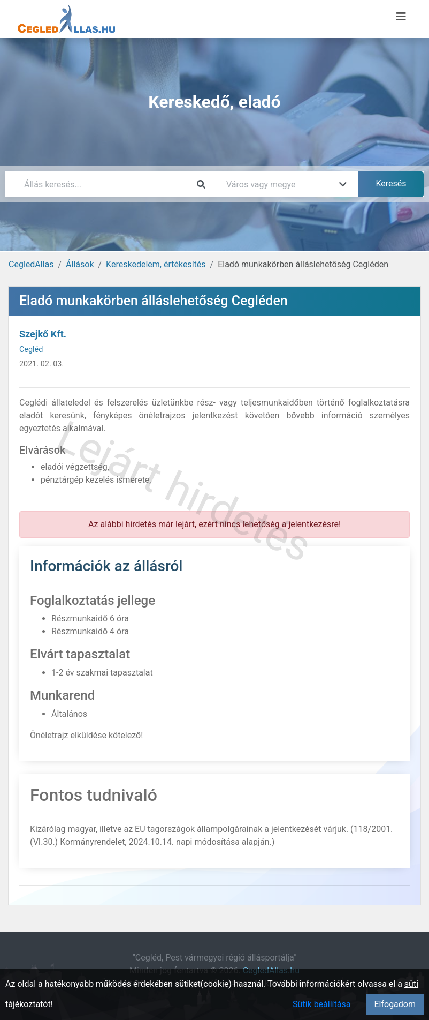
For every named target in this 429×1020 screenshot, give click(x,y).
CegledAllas (31, 264)
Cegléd (31, 349)
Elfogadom (395, 1004)
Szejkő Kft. (42, 334)
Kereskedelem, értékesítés (155, 264)
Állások (80, 264)
